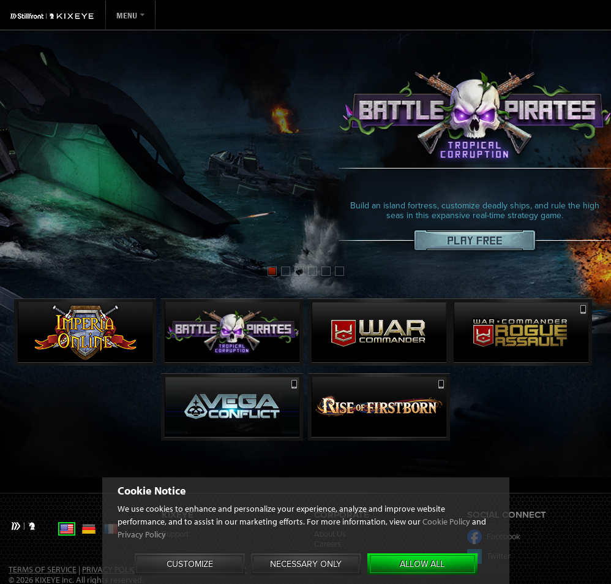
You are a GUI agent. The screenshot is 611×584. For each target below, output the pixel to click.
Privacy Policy (142, 534)
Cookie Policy (446, 521)
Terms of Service (43, 569)
